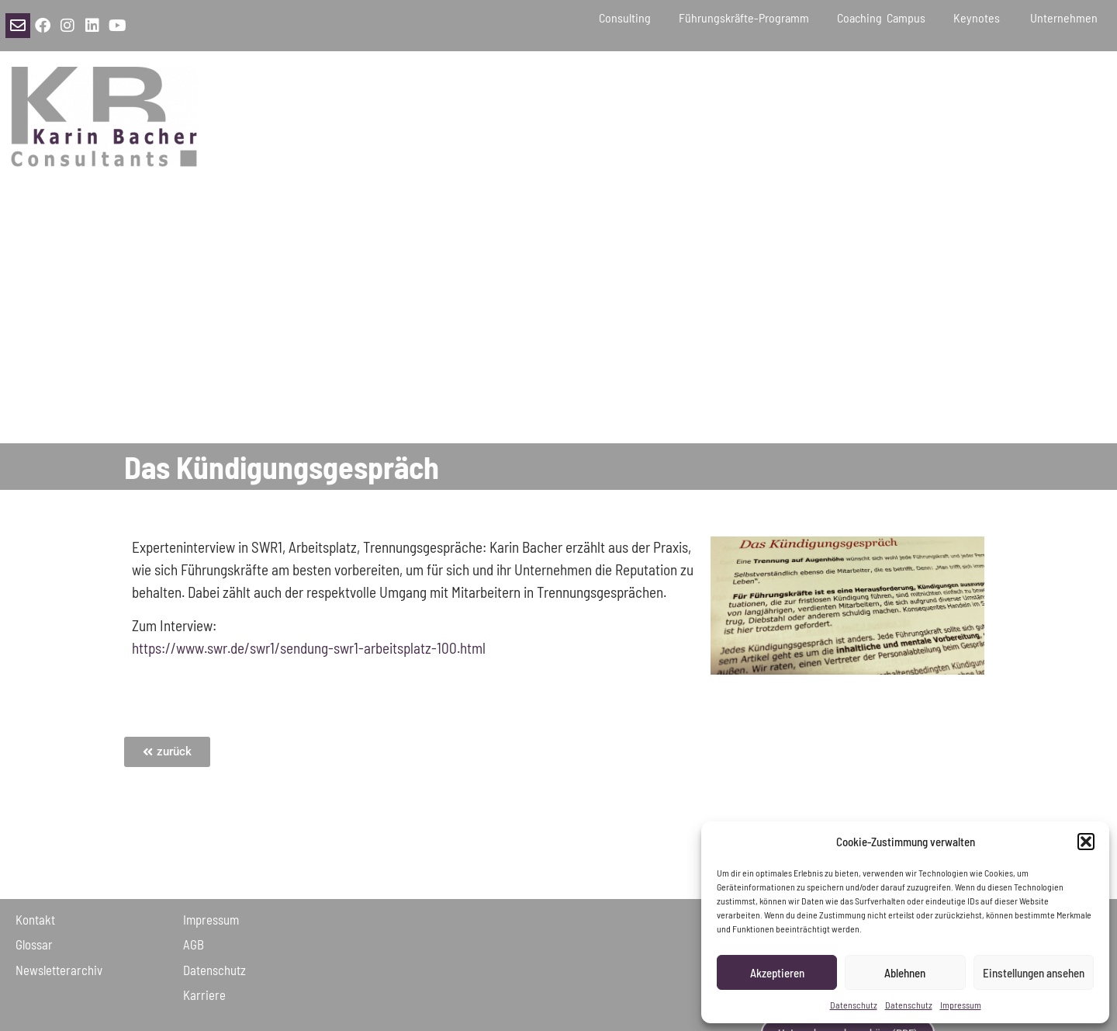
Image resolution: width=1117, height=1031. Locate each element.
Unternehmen (1066, 17)
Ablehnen (904, 973)
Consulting (625, 17)
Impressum (960, 1004)
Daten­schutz (214, 969)
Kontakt (35, 919)
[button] (1086, 841)
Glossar (34, 944)
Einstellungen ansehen (1033, 973)
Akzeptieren (777, 973)
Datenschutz (853, 1004)
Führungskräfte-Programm (744, 17)
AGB (193, 944)
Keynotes (977, 17)
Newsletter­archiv (59, 969)
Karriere (204, 994)
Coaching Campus (881, 17)
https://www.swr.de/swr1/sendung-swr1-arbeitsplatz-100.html (309, 648)
